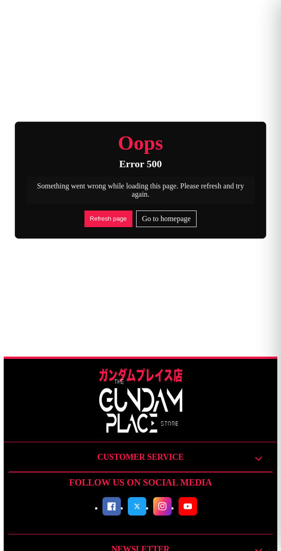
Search (131, 21)
